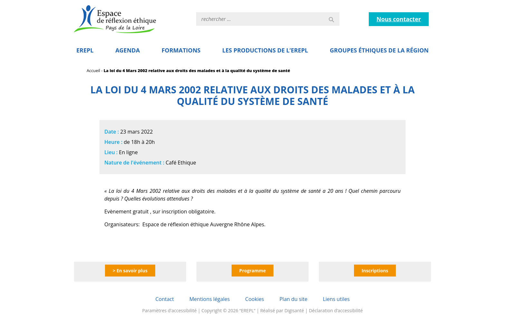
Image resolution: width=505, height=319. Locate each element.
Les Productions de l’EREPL (265, 50)
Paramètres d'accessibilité (169, 310)
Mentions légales (209, 299)
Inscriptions (375, 270)
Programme (252, 270)
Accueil (93, 70)
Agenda (127, 50)
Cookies (254, 299)
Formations (181, 50)
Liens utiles (336, 299)
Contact (164, 299)
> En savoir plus (130, 270)
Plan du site (294, 299)
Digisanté (294, 310)
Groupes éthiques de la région (379, 50)
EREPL (85, 50)
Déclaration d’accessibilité (336, 310)
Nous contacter (398, 19)
